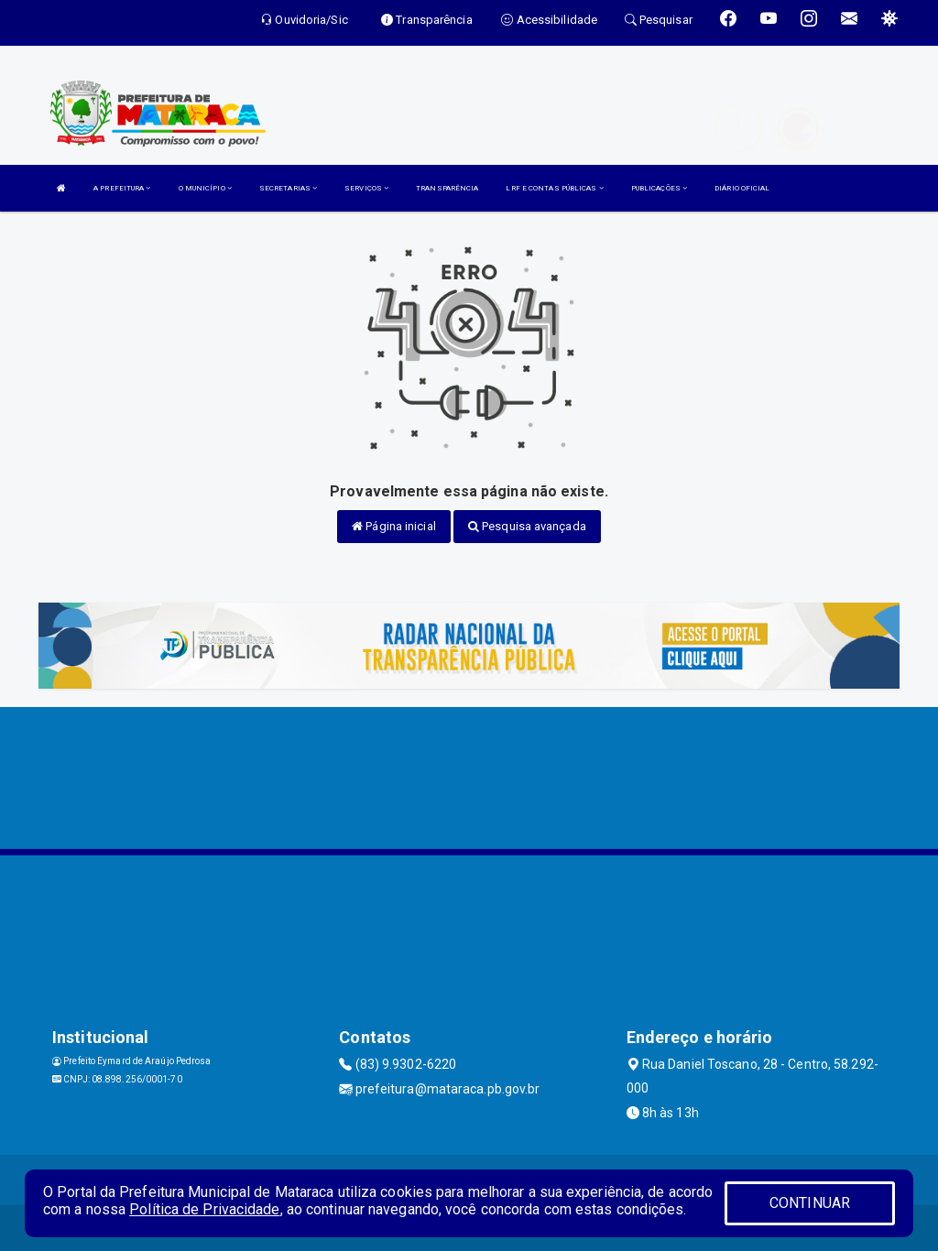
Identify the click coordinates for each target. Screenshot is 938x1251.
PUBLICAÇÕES (659, 188)
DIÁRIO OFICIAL (741, 188)
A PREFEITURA (121, 188)
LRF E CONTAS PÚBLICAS (554, 188)
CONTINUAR (809, 1203)
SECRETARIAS (288, 188)
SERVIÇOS (366, 188)
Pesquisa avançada (527, 526)
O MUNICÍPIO (205, 188)
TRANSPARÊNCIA (447, 188)
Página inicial (394, 526)
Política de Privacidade (204, 1209)
